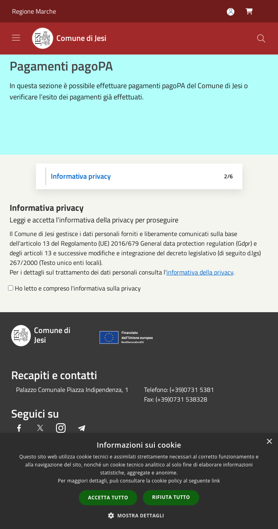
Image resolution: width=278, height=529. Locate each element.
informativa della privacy (199, 272)
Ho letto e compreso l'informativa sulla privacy (78, 288)
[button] (139, 515)
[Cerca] (261, 38)
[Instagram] (61, 428)
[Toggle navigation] (16, 37)
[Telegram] (82, 428)
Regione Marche (34, 11)
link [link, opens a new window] (216, 480)
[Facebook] (19, 428)
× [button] (269, 442)
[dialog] (139, 481)
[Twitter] (40, 428)
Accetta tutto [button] (108, 497)
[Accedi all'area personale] (231, 12)
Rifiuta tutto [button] (171, 497)
